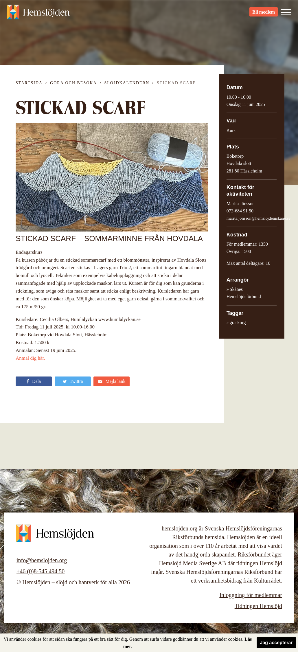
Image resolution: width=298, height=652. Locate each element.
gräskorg (238, 322)
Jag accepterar (276, 642)
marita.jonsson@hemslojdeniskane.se (258, 218)
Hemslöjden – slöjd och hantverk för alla (39, 14)
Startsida (29, 83)
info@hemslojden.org (41, 560)
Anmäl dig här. (30, 358)
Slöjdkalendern (127, 83)
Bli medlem (263, 14)
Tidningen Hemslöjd (258, 606)
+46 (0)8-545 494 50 (40, 571)
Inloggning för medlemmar (250, 595)
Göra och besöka (73, 83)
